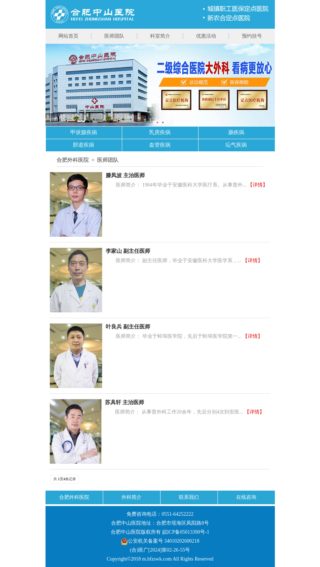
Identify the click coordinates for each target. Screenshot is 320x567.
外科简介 (131, 497)
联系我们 (189, 497)
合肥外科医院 (73, 160)
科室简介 (160, 36)
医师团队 (114, 36)
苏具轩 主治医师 (124, 402)
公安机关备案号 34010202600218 (160, 541)
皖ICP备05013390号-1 (185, 532)
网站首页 (68, 36)
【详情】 (258, 185)
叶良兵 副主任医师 (128, 327)
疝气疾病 (236, 145)
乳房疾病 (160, 132)
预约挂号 (252, 36)
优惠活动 (206, 36)
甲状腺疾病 (83, 132)
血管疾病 (160, 145)
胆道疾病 (83, 145)
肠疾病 (236, 132)
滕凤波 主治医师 (125, 175)
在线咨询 (246, 497)
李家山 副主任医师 (128, 251)
